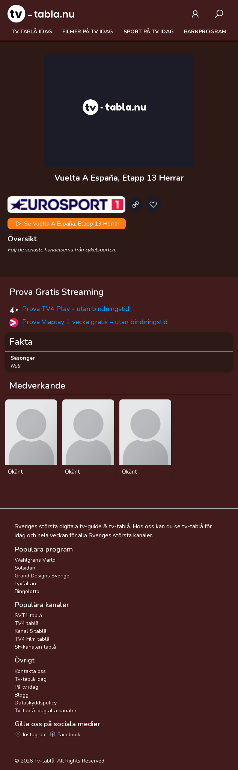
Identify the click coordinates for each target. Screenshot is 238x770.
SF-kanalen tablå (35, 646)
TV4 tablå (27, 623)
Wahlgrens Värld (35, 560)
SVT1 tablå (28, 615)
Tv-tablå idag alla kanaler (46, 710)
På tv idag (26, 687)
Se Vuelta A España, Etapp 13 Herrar (66, 224)
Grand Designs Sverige (42, 575)
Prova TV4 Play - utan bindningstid (76, 308)
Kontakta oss (30, 671)
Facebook (64, 734)
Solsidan (25, 567)
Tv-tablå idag (32, 31)
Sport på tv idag (149, 31)
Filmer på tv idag (87, 31)
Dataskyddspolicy (36, 702)
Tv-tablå (44, 760)
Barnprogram (205, 31)
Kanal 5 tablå (31, 631)
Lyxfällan (25, 583)
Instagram (31, 734)
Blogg (22, 694)
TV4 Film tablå (32, 639)
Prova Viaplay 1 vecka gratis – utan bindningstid (95, 321)
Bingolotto (27, 591)
